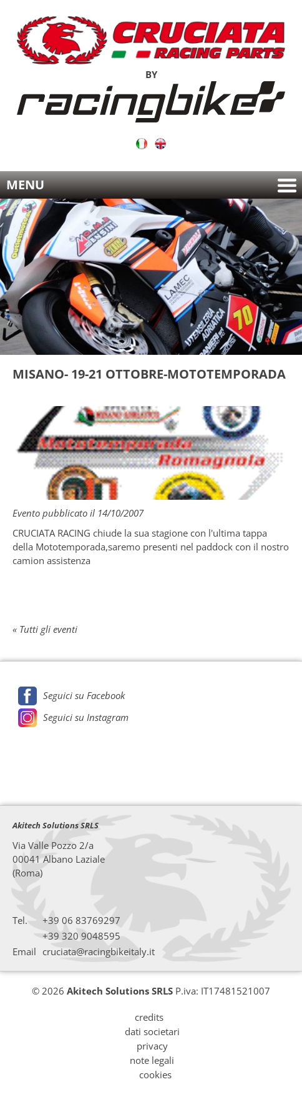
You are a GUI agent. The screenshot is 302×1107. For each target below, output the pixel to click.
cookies (155, 1074)
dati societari (152, 1031)
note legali (152, 1060)
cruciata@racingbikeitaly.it (98, 951)
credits (149, 1017)
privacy (152, 1046)
